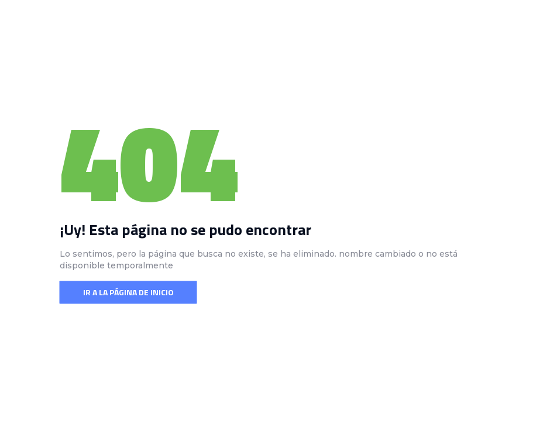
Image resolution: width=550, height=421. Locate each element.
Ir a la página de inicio (128, 292)
